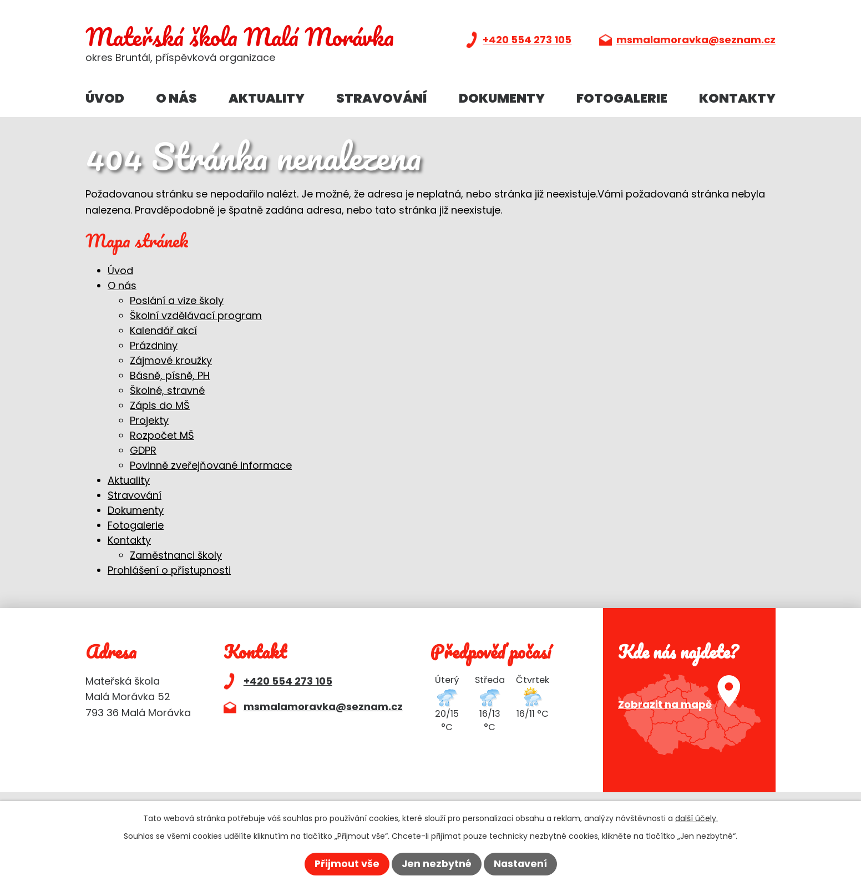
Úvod (104, 98)
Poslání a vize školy (177, 300)
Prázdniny (154, 345)
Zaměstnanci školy (176, 555)
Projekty (149, 420)
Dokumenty (502, 98)
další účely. (696, 817)
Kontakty (737, 98)
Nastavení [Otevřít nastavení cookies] (521, 864)
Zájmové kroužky (171, 360)
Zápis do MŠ (160, 405)
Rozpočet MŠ (162, 435)
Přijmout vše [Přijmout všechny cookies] (345, 864)
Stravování (381, 98)
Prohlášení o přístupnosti (169, 570)
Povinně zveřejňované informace (211, 465)
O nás (176, 98)
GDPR (143, 450)
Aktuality (267, 98)
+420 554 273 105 (527, 40)
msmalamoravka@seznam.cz (696, 40)
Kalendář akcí (163, 330)
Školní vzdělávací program (196, 315)
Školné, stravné (167, 390)
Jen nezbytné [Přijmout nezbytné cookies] (436, 864)
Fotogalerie (621, 98)
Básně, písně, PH (170, 375)
